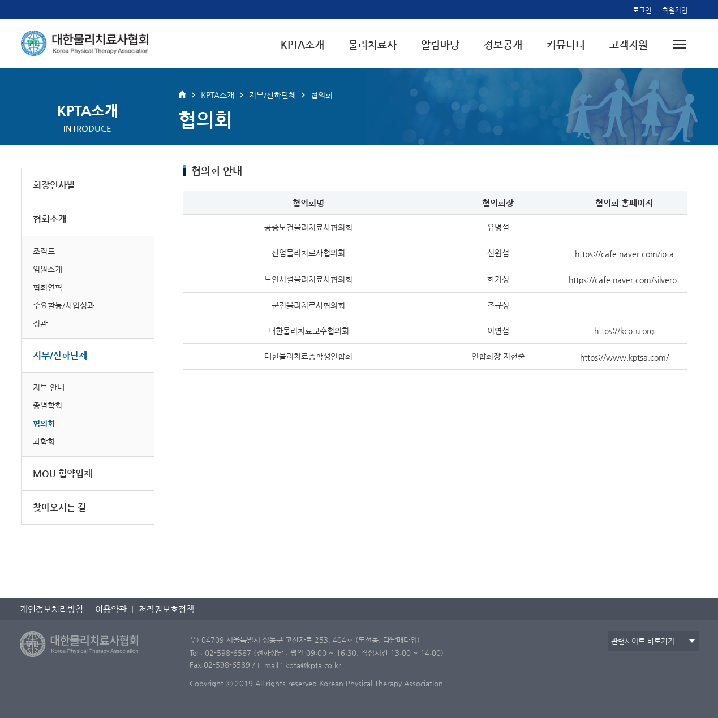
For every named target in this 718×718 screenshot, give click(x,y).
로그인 (642, 10)
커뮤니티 (566, 44)
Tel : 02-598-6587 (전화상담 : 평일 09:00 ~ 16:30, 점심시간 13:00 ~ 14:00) (317, 652)
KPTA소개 (302, 44)
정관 (40, 323)
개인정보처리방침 (51, 609)
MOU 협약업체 (62, 473)
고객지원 (628, 44)
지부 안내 (49, 387)
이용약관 (111, 609)
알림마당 (440, 44)
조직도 (44, 251)
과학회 (44, 441)
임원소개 (47, 269)
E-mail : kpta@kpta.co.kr (299, 665)
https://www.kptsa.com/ (624, 356)
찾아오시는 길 (59, 507)
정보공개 (503, 44)
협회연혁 (47, 287)
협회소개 (50, 219)
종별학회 (47, 405)
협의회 (44, 423)
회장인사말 (54, 185)
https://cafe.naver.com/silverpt (624, 279)
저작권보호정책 (166, 609)
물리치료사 (373, 44)
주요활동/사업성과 (63, 305)
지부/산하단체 (60, 355)
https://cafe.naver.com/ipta (624, 253)
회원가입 (675, 10)
